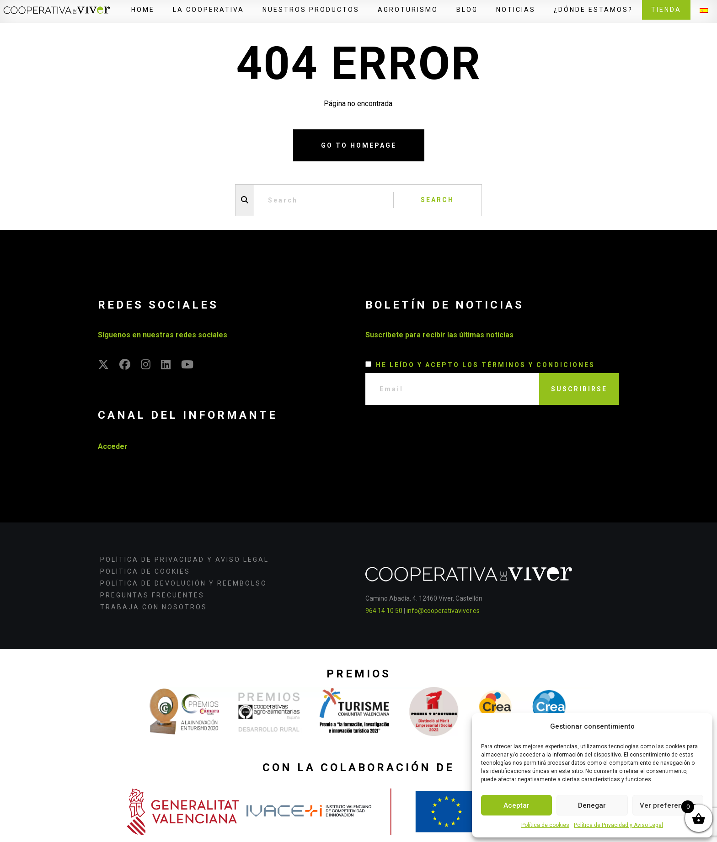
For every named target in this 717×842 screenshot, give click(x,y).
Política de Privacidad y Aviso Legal (618, 825)
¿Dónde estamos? (593, 9)
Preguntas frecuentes (152, 595)
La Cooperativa (208, 9)
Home (143, 9)
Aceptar (516, 805)
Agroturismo (408, 9)
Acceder (113, 446)
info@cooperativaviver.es (443, 610)
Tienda (666, 9)
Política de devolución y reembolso (183, 583)
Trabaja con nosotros (153, 607)
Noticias (515, 9)
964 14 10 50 (383, 610)
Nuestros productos (310, 9)
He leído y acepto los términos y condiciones (485, 364)
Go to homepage (358, 145)
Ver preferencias (668, 805)
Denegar (592, 805)
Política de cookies (545, 825)
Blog (467, 9)
